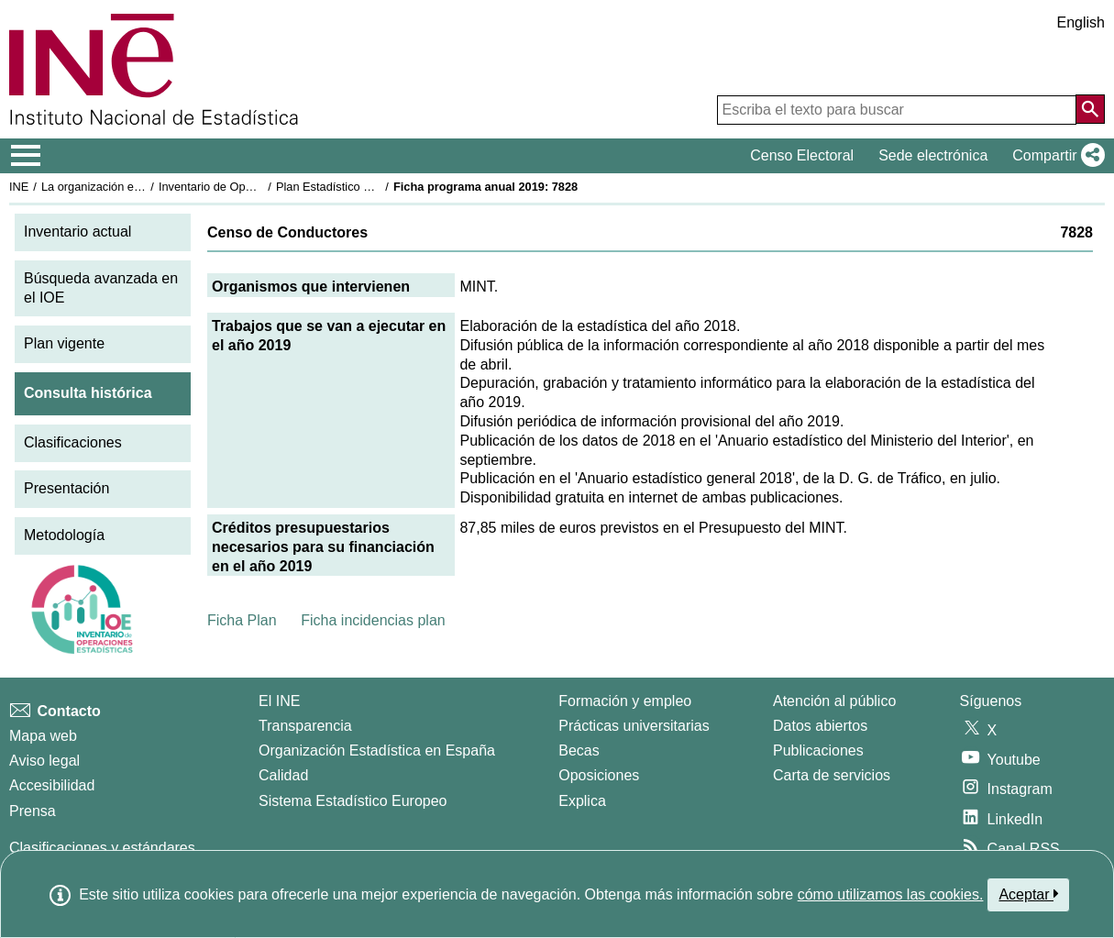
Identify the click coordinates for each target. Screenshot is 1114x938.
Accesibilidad (51, 785)
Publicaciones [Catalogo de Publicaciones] (818, 750)
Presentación (66, 488)
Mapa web (43, 736)
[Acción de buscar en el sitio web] (1090, 109)
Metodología (64, 535)
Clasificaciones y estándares (102, 847)
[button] (1055, 155)
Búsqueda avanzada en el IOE (101, 287)
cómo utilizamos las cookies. (891, 894)
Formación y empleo (624, 701)
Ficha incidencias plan (373, 620)
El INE (279, 701)
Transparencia (305, 726)
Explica (582, 801)
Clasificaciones (73, 442)
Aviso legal (44, 760)
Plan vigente (64, 343)
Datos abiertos (820, 726)
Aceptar (1028, 894)
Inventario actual (77, 231)
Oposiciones (598, 775)
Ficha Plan (242, 620)
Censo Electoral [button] (802, 155)
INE (18, 186)
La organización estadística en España (142, 186)
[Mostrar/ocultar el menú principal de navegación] (26, 155)
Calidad (283, 775)
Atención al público (834, 701)
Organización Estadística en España (377, 750)
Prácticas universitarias (634, 726)
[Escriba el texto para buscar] (896, 110)
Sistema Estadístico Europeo (353, 801)
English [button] (1081, 22)
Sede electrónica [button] (932, 155)
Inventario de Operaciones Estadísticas (261, 186)
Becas (578, 750)
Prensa (32, 811)
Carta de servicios (831, 775)
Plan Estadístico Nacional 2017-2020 (372, 186)
